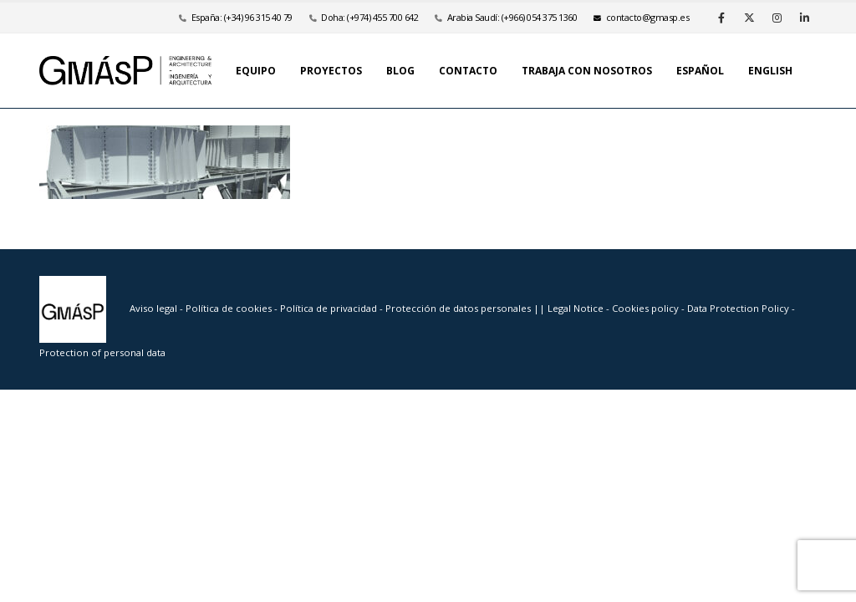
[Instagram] (776, 17)
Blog (400, 71)
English (770, 71)
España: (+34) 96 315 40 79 (242, 17)
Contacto (468, 71)
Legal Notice (577, 308)
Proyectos (331, 71)
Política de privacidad (330, 308)
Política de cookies (230, 308)
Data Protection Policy (738, 308)
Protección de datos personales (459, 308)
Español (700, 71)
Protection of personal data (102, 352)
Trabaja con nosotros (587, 71)
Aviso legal (153, 308)
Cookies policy (646, 308)
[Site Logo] (125, 70)
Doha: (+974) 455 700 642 (369, 17)
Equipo (256, 71)
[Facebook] (721, 17)
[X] (749, 17)
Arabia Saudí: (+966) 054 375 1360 (512, 17)
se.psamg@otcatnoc (641, 17)
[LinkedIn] (804, 17)
